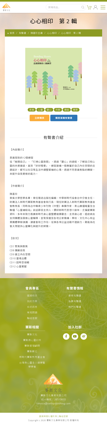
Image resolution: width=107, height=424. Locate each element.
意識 (31, 109)
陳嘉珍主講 (37, 33)
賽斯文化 (32, 334)
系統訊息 (32, 307)
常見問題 (32, 312)
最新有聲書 (74, 295)
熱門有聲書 (74, 307)
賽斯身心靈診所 (32, 340)
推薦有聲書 (74, 301)
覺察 (75, 109)
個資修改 (32, 295)
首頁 (12, 33)
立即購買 (39, 118)
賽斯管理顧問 (32, 346)
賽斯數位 (32, 351)
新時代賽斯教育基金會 (32, 357)
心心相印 (52, 33)
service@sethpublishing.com (53, 403)
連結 (66, 109)
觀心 (49, 109)
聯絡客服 (32, 318)
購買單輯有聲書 (63, 118)
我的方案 (32, 301)
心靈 (40, 109)
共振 (58, 109)
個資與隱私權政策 (48, 416)
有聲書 (22, 33)
